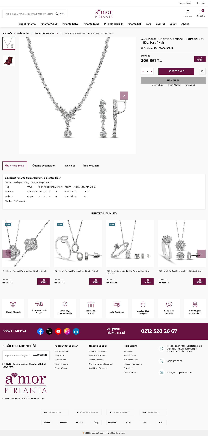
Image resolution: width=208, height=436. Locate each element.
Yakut (173, 24)
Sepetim (128, 368)
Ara (60, 13)
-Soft (86, 433)
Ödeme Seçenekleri (43, 165)
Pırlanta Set (134, 24)
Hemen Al (173, 80)
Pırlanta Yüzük (49, 24)
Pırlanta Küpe (91, 24)
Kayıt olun (39, 355)
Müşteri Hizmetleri (133, 364)
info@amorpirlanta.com (180, 372)
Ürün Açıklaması (14, 165)
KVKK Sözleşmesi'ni (16, 364)
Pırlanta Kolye (70, 24)
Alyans (185, 24)
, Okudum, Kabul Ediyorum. (24, 365)
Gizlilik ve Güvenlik (98, 368)
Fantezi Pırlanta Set (45, 33)
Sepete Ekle (176, 71)
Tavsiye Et (190, 85)
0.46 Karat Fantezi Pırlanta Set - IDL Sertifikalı (24, 271)
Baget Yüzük (60, 368)
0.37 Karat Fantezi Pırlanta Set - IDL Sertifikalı (180, 271)
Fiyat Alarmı (174, 85)
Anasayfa (7, 33)
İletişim (201, 3)
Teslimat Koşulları (97, 351)
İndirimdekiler (131, 359)
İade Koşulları (91, 165)
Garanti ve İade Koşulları (100, 364)
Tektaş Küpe (60, 359)
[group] (77, 95)
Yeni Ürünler (130, 355)
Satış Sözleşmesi (97, 359)
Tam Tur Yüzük (61, 364)
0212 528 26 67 (159, 331)
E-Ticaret (93, 433)
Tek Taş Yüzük (61, 351)
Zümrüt (160, 24)
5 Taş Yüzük (60, 355)
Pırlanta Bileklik (113, 24)
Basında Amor (131, 372)
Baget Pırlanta (27, 24)
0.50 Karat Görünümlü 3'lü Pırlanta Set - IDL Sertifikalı (127, 272)
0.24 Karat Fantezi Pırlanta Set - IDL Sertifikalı (76, 271)
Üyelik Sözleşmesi (97, 355)
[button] (124, 96)
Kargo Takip (185, 3)
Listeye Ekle (157, 85)
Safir (148, 24)
